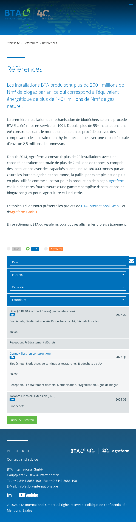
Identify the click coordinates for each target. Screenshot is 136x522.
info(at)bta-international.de (38, 486)
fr (22, 451)
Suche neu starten (22, 420)
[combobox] (68, 262)
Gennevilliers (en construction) (30, 353)
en (16, 451)
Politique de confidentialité (105, 505)
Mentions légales (19, 510)
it (28, 451)
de (9, 451)
